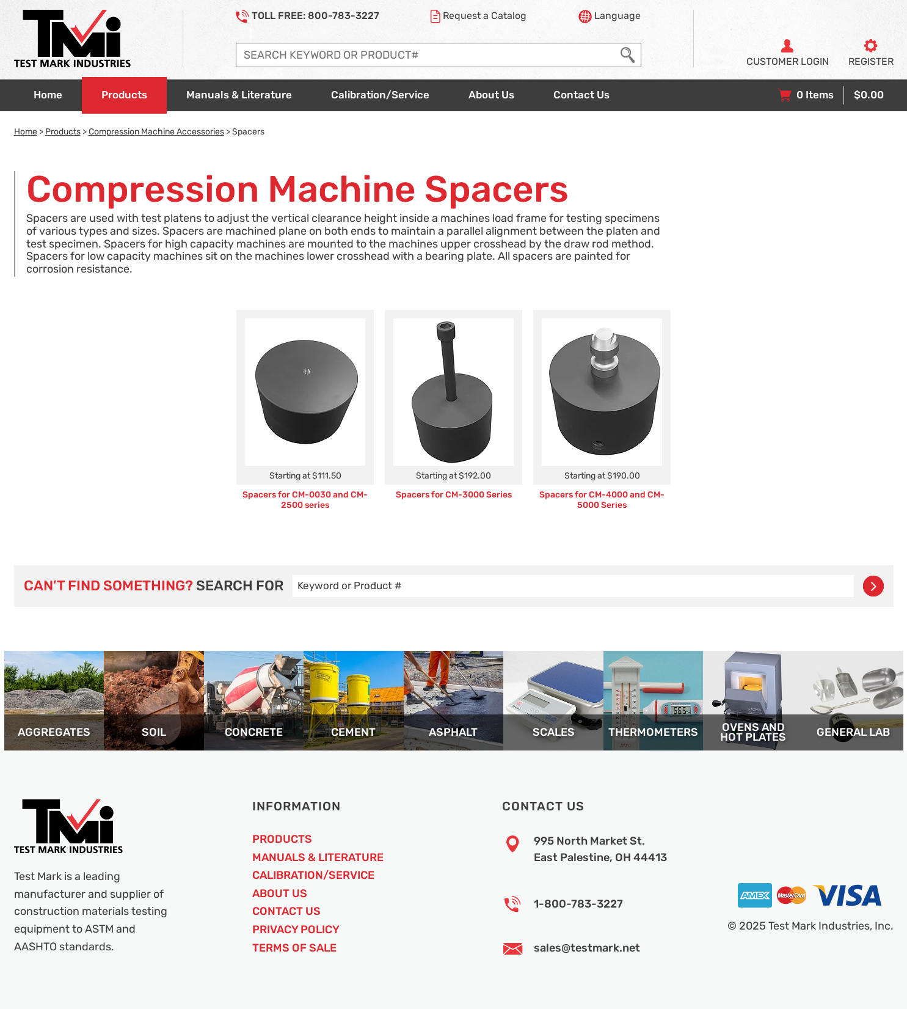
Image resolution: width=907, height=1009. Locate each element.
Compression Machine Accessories (156, 131)
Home (25, 131)
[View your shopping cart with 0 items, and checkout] (831, 95)
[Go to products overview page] (124, 95)
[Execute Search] (627, 55)
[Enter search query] (426, 55)
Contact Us (286, 911)
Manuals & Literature (318, 857)
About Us (279, 893)
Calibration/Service (313, 875)
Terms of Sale (294, 948)
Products (63, 131)
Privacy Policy (296, 929)
